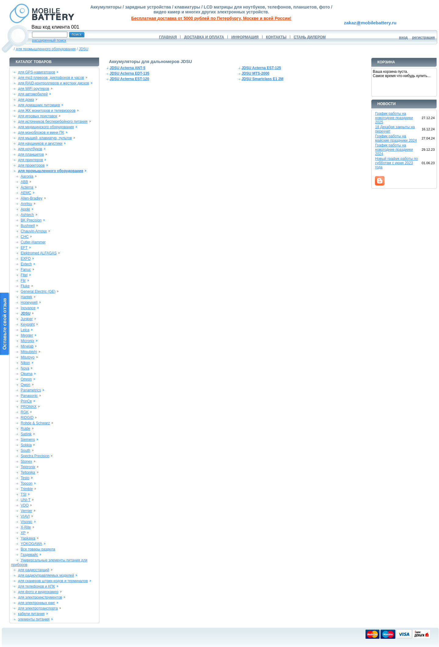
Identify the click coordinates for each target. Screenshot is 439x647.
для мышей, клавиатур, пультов (45, 138)
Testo (25, 478)
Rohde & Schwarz (35, 423)
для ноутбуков (30, 149)
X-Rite (26, 527)
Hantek (26, 297)
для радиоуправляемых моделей (46, 575)
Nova (25, 368)
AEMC (26, 193)
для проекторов (31, 165)
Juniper (27, 319)
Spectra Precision (35, 456)
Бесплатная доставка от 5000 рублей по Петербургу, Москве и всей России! (211, 18)
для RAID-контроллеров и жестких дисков (53, 83)
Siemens (28, 439)
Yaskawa (28, 538)
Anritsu (26, 204)
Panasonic (29, 396)
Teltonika (28, 472)
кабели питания (31, 614)
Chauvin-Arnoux (34, 231)
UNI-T (25, 500)
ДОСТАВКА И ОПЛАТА (204, 37)
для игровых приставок (37, 116)
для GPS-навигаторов (36, 72)
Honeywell (29, 302)
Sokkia (26, 445)
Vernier (26, 511)
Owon (25, 385)
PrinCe (26, 401)
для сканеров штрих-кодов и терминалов (53, 581)
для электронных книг (36, 603)
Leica (25, 330)
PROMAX (29, 407)
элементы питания (34, 619)
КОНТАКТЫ (276, 37)
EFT (24, 248)
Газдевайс (29, 555)
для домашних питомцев (39, 105)
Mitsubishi (29, 352)
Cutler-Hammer (33, 242)
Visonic (26, 522)
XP (23, 533)
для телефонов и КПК (36, 586)
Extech (26, 264)
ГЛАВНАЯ (168, 37)
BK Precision (31, 220)
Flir (23, 280)
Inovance (28, 308)
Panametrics (31, 390)
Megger (27, 335)
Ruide (25, 428)
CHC (25, 237)
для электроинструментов (40, 597)
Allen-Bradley (31, 198)
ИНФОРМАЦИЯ (245, 37)
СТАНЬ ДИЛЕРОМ (310, 37)
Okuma (27, 374)
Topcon (27, 483)
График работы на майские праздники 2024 (396, 138)
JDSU (83, 49)
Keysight (28, 324)
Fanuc (26, 269)
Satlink (26, 434)
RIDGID (27, 417)
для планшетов (31, 154)
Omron (26, 379)
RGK (25, 412)
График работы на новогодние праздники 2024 (394, 149)
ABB (24, 182)
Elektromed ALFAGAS (39, 253)
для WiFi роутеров (33, 89)
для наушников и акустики (40, 143)
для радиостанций (33, 570)
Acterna (27, 187)
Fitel (24, 275)
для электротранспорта (38, 608)
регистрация (423, 37)
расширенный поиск (49, 40)
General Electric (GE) (38, 291)
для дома (26, 99)
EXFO (26, 258)
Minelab (27, 346)
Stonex (26, 461)
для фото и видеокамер (38, 592)
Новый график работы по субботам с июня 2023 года (396, 163)
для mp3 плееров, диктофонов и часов (51, 78)
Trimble (27, 489)
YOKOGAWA (31, 544)
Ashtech (27, 215)
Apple (25, 209)
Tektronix (28, 467)
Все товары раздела (38, 549)
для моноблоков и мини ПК (41, 132)
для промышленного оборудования (46, 49)
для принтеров (30, 160)
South (25, 450)
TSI (24, 494)
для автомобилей (33, 94)
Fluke (25, 286)
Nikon (25, 363)
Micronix (27, 341)
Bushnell (28, 226)
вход (403, 37)
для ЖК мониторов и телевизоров (47, 110)
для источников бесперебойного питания (52, 121)
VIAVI (25, 516)
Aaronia (27, 176)
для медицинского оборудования (46, 127)
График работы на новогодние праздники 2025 (394, 117)
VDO (25, 505)
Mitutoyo (27, 357)
